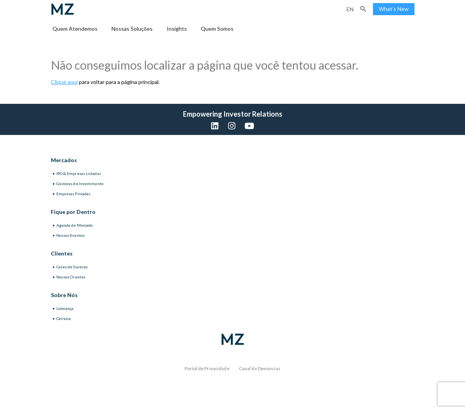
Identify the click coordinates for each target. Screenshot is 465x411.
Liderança (65, 308)
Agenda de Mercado (74, 225)
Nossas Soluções (132, 28)
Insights (177, 28)
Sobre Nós (64, 295)
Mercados (64, 160)
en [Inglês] (350, 9)
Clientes (62, 253)
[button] (363, 9)
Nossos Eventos (70, 235)
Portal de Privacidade (207, 368)
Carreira (63, 318)
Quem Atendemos (75, 28)
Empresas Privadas (73, 193)
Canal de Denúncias (259, 368)
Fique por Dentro (73, 211)
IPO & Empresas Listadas (78, 173)
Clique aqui (64, 82)
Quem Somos (217, 28)
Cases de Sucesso (72, 266)
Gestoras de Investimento (79, 183)
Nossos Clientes (71, 277)
